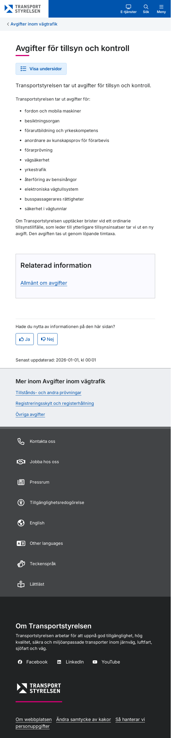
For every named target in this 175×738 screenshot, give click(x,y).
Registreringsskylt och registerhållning (55, 403)
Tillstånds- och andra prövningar (48, 392)
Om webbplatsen (34, 719)
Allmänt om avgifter (43, 283)
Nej (47, 339)
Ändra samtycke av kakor (83, 719)
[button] (128, 9)
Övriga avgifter (30, 414)
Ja (24, 339)
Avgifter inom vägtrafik (33, 24)
